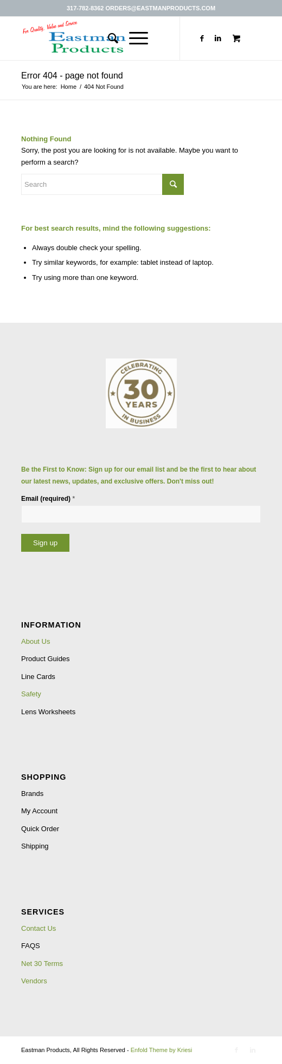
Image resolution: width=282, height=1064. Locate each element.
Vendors (34, 981)
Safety (31, 694)
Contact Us (38, 928)
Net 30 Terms (42, 963)
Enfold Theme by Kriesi (162, 1050)
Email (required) (48, 498)
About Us (35, 641)
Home (68, 86)
